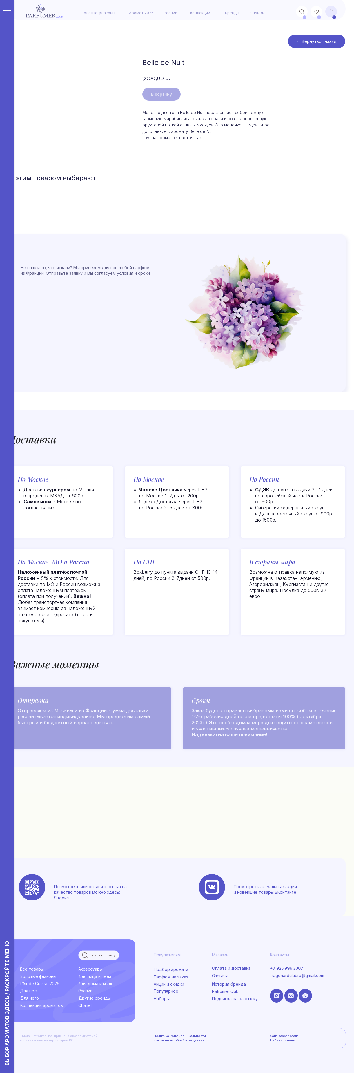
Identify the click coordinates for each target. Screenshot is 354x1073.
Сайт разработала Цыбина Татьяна (284, 1038)
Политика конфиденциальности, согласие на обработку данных (180, 1038)
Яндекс (61, 897)
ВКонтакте (285, 892)
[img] (212, 887)
